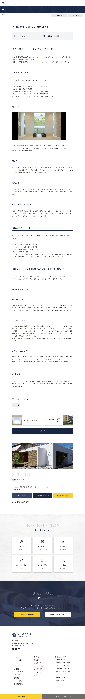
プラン (57, 675)
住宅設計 (57, 36)
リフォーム (37, 672)
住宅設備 (49, 36)
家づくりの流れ (38, 666)
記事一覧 (42, 432)
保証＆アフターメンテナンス (64, 672)
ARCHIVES (59, 15)
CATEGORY (75, 15)
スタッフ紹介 (19, 672)
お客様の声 (37, 663)
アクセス (17, 675)
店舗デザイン (38, 675)
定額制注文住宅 (60, 678)
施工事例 (36, 660)
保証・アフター (38, 657)
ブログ (16, 666)
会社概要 (16, 669)
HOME (3, 15)
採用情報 (16, 678)
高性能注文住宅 (60, 681)
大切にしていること (62, 660)
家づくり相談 (18, 681)
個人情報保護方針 (19, 684)
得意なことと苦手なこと (63, 663)
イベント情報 (18, 660)
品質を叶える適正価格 (62, 666)
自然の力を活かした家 (62, 669)
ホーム (16, 657)
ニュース (16, 663)
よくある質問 (38, 669)
